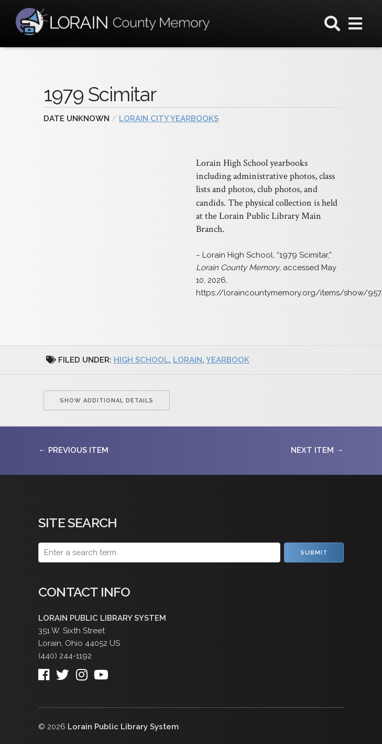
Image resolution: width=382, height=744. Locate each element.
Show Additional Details (107, 400)
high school (141, 360)
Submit (314, 552)
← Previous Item (73, 450)
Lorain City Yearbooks (169, 118)
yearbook (227, 360)
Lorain (187, 360)
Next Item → (317, 450)
